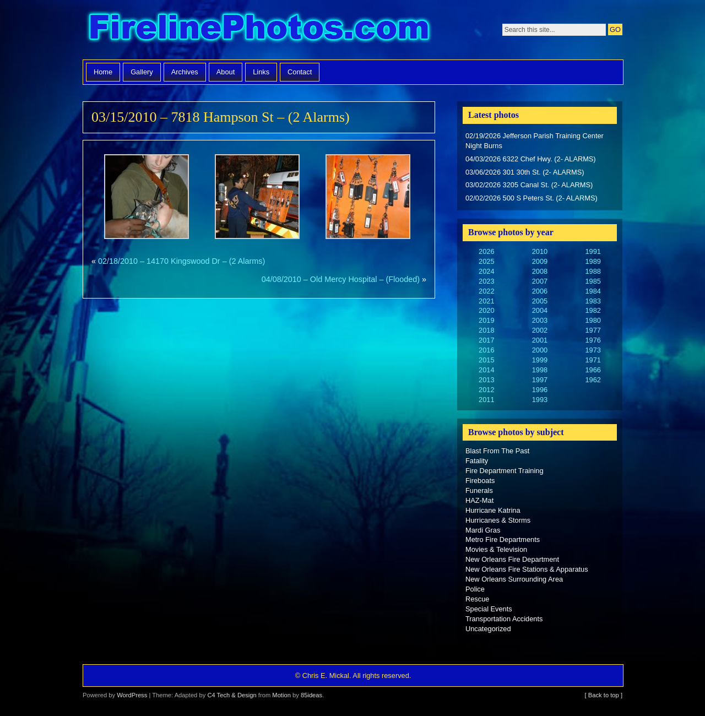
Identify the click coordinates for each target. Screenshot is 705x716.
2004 (539, 310)
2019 (486, 320)
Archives (184, 72)
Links (261, 72)
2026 (486, 251)
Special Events (488, 609)
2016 (486, 350)
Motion (281, 695)
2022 (486, 291)
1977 (592, 330)
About (225, 72)
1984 (592, 291)
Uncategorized (488, 629)
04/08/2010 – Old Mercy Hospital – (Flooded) (341, 279)
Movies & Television (496, 549)
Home (103, 72)
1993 (539, 399)
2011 (486, 399)
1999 (539, 360)
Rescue (477, 599)
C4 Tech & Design (231, 695)
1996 (539, 390)
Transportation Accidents (504, 619)
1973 (592, 350)
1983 (592, 301)
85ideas (311, 695)
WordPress (132, 695)
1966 (592, 370)
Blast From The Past (497, 451)
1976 (592, 340)
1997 (539, 380)
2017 (486, 340)
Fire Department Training (504, 471)
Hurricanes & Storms (497, 520)
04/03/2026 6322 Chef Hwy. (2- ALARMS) (530, 159)
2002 (539, 330)
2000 (539, 350)
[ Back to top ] (603, 695)
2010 (539, 251)
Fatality (476, 461)
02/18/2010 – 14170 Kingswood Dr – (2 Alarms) (181, 261)
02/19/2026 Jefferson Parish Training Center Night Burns (534, 141)
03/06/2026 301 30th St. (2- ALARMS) (524, 172)
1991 (592, 251)
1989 (592, 261)
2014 (486, 370)
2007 (539, 281)
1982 (592, 310)
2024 (486, 271)
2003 (539, 320)
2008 (539, 271)
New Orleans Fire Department (512, 559)
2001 (539, 340)
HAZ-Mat (479, 500)
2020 (486, 310)
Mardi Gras (482, 530)
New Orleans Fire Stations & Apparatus (526, 569)
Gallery (142, 72)
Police (475, 589)
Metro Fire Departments (502, 539)
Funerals (479, 490)
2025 (486, 261)
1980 (592, 320)
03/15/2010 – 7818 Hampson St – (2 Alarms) (220, 117)
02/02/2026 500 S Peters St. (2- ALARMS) (531, 198)
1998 (539, 370)
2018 (486, 330)
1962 (592, 380)
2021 (486, 301)
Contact (300, 72)
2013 (486, 380)
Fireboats (480, 480)
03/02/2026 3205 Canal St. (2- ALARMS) (529, 185)
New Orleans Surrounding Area (514, 579)
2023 (486, 281)
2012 (486, 390)
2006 (539, 291)
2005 (539, 301)
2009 (539, 261)
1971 (592, 360)
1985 (592, 281)
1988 (592, 271)
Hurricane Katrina (492, 510)
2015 (486, 360)
